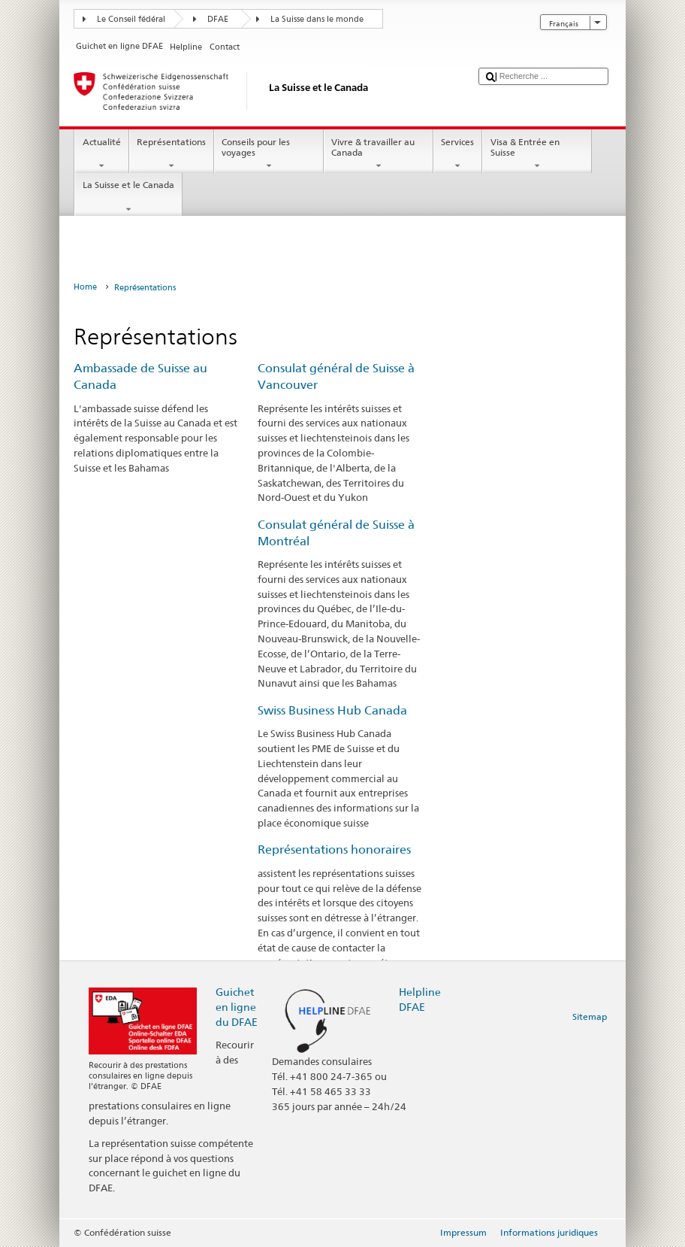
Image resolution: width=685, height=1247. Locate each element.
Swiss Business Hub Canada (332, 710)
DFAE (217, 19)
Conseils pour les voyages (269, 154)
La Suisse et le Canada (128, 197)
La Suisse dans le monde (317, 19)
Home (85, 287)
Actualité (101, 154)
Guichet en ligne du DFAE (237, 1006)
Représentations (171, 154)
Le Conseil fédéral (131, 19)
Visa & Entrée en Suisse (537, 154)
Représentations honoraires (334, 849)
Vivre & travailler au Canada (378, 154)
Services (457, 154)
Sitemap (589, 1016)
